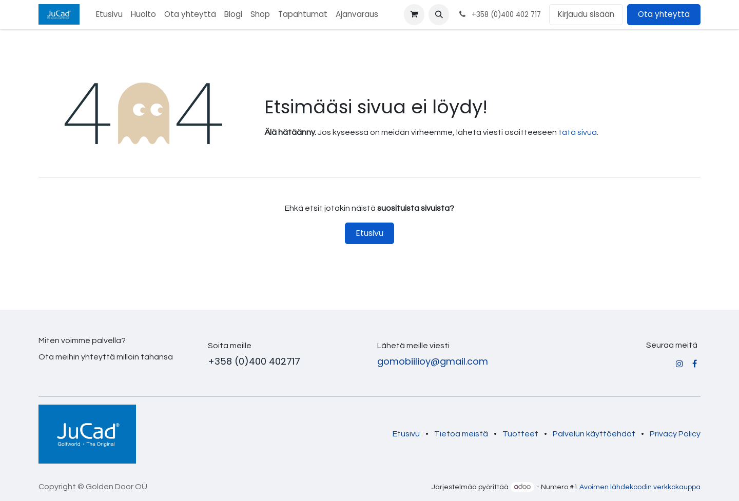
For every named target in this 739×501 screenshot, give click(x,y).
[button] (439, 14)
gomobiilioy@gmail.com (432, 361)
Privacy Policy (675, 434)
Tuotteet (520, 434)
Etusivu (369, 233)
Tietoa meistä (461, 434)
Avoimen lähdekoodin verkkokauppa (640, 487)
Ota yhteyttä (664, 14)
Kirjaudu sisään (586, 14)
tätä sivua (577, 132)
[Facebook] (694, 363)
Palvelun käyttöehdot (594, 434)
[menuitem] (109, 15)
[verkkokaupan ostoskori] (414, 14)
